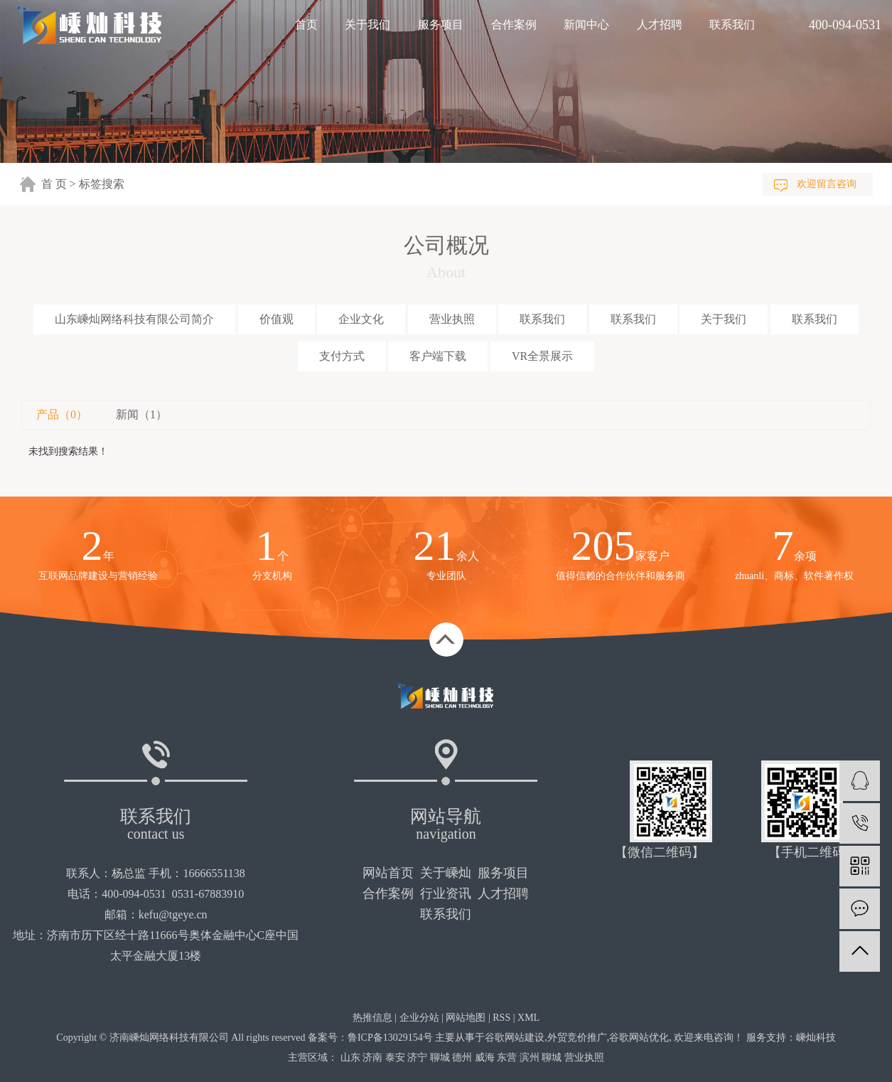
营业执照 (452, 319)
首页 (306, 24)
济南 (372, 1057)
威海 (485, 1057)
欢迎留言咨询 (826, 184)
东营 (507, 1057)
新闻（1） (141, 414)
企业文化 (361, 319)
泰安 (395, 1057)
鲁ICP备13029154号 (390, 1037)
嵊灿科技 (816, 1037)
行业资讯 (445, 893)
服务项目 (440, 24)
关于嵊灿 (445, 873)
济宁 (417, 1057)
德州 (462, 1057)
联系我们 (732, 24)
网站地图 (465, 1017)
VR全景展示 (542, 356)
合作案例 (514, 24)
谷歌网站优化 (639, 1037)
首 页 (54, 184)
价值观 (276, 319)
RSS (501, 1017)
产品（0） (61, 414)
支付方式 (342, 356)
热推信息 (372, 1017)
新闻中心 (586, 24)
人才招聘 (659, 24)
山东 (350, 1057)
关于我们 (367, 24)
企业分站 (419, 1017)
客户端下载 (437, 356)
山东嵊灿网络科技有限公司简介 (134, 319)
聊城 (440, 1057)
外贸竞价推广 (577, 1037)
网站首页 (388, 873)
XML (528, 1017)
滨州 (529, 1057)
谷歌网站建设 (514, 1037)
